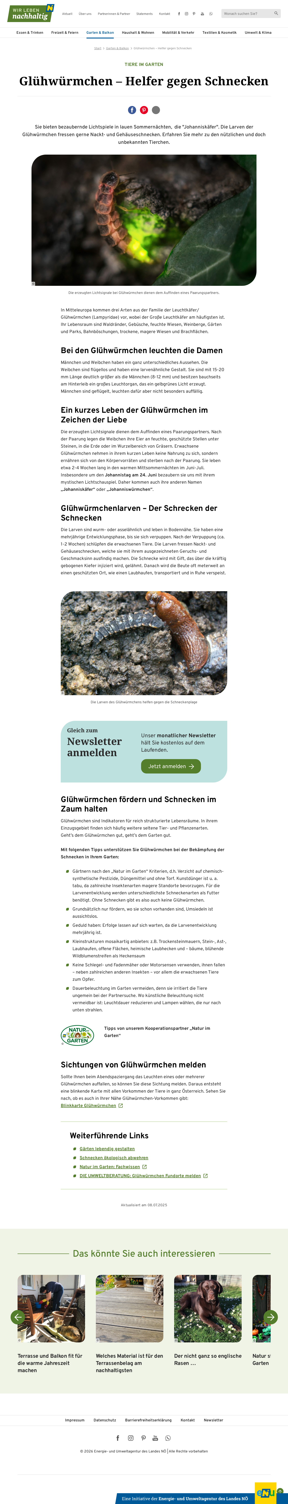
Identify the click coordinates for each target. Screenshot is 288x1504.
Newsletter (213, 1420)
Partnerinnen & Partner (114, 14)
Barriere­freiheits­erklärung (148, 1420)
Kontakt (164, 14)
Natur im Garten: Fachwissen (110, 1167)
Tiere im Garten (144, 65)
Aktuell (67, 14)
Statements (144, 14)
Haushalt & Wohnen (138, 33)
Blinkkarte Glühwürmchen (88, 1106)
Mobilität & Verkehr (178, 33)
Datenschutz (105, 1420)
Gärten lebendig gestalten (107, 1149)
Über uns (85, 14)
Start (97, 48)
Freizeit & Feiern (64, 33)
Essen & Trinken (29, 33)
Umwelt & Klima (258, 33)
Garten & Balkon (100, 33)
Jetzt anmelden (167, 766)
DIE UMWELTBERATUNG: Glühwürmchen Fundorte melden (140, 1176)
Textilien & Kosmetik (219, 33)
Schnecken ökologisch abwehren (114, 1158)
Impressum (75, 1420)
